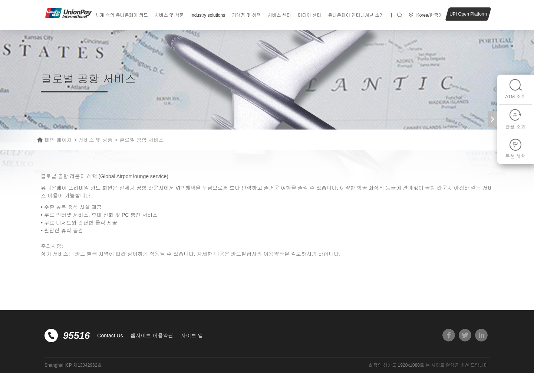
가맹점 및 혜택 (246, 15)
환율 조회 (515, 119)
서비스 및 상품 (169, 15)
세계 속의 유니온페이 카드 (121, 15)
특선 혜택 (515, 148)
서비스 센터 (279, 15)
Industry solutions (208, 15)
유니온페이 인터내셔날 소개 (356, 15)
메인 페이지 (58, 140)
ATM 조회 (515, 88)
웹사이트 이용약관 (152, 335)
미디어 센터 (309, 15)
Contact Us (110, 335)
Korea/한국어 (429, 15)
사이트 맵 (192, 335)
